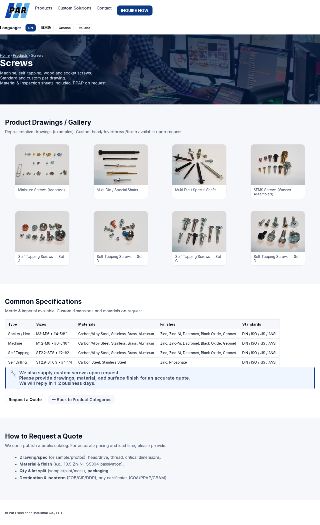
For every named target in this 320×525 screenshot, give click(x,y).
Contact (104, 7)
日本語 (46, 27)
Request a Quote (25, 399)
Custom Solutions (74, 7)
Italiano (84, 28)
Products (43, 7)
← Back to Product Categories (82, 399)
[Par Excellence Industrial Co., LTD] (17, 10)
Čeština (65, 28)
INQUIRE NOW (134, 10)
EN (30, 28)
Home (5, 55)
